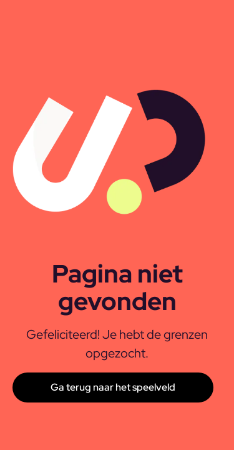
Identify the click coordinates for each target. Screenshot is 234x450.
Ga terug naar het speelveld (113, 387)
